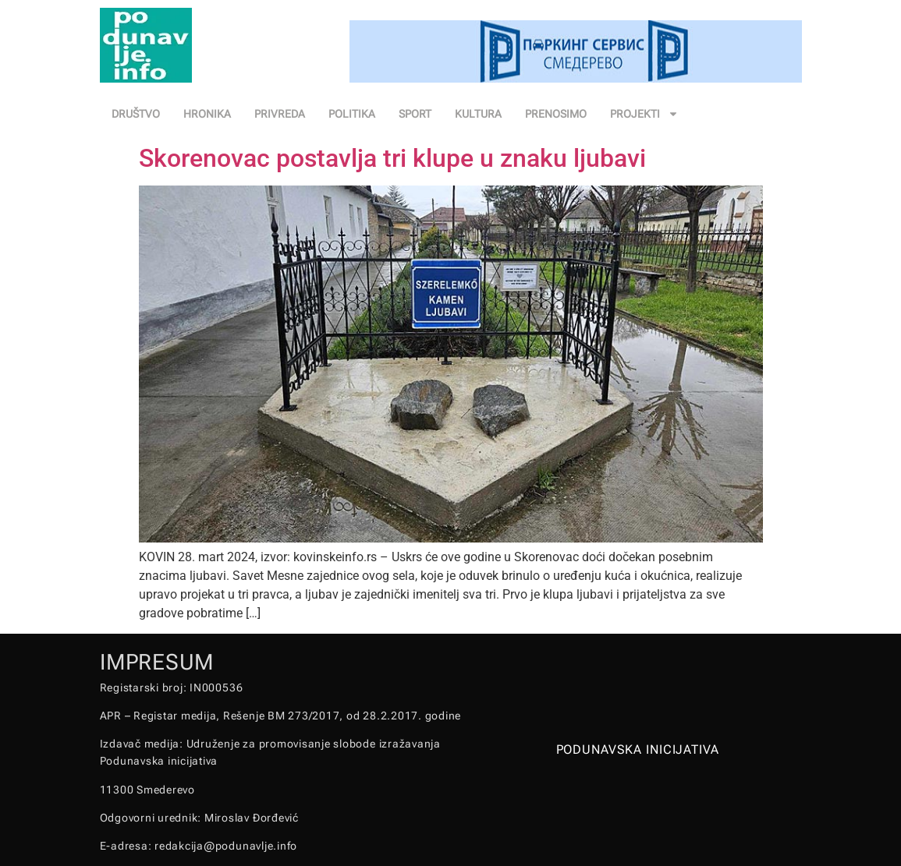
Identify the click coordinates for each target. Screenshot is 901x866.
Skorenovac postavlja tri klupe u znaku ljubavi (392, 158)
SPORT (415, 114)
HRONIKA (207, 114)
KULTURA (478, 114)
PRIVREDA (279, 114)
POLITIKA (351, 114)
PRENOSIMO (556, 114)
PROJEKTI (644, 114)
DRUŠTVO (136, 114)
